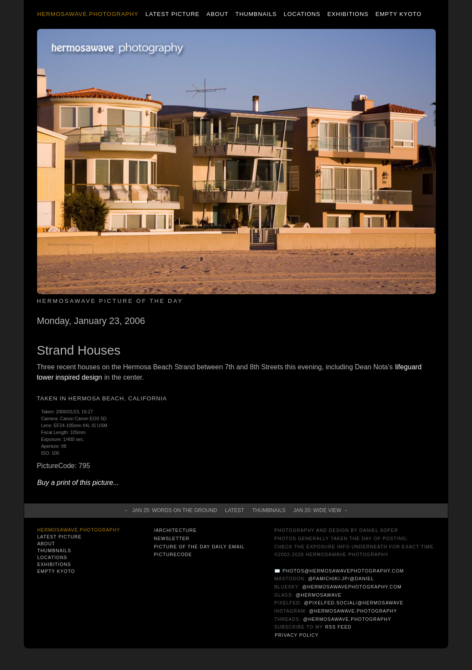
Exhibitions (347, 14)
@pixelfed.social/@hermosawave (353, 602)
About (218, 14)
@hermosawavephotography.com (352, 586)
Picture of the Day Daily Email (199, 546)
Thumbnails (256, 14)
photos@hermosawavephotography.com (343, 570)
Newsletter (171, 538)
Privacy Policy (297, 635)
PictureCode (173, 554)
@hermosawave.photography (353, 610)
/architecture (175, 530)
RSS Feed (338, 626)
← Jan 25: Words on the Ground (170, 510)
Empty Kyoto (398, 14)
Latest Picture (172, 14)
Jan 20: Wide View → (320, 510)
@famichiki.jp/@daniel (341, 578)
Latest (234, 510)
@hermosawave (319, 595)
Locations (302, 14)
